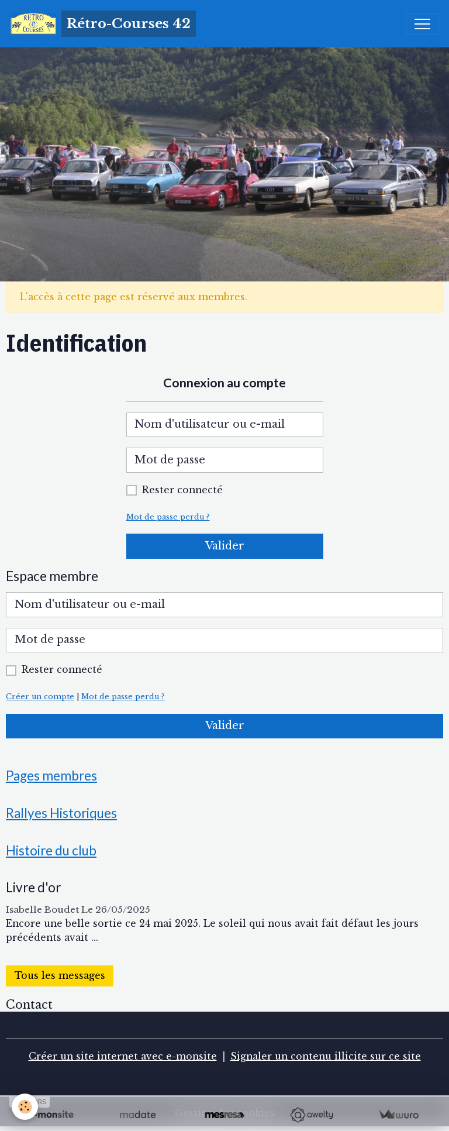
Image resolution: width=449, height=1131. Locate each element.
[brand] (103, 24)
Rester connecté (182, 490)
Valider (224, 545)
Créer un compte (40, 696)
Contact (29, 1005)
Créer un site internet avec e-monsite (123, 1056)
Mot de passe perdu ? (168, 517)
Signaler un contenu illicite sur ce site (325, 1056)
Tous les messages (60, 975)
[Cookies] (25, 1107)
